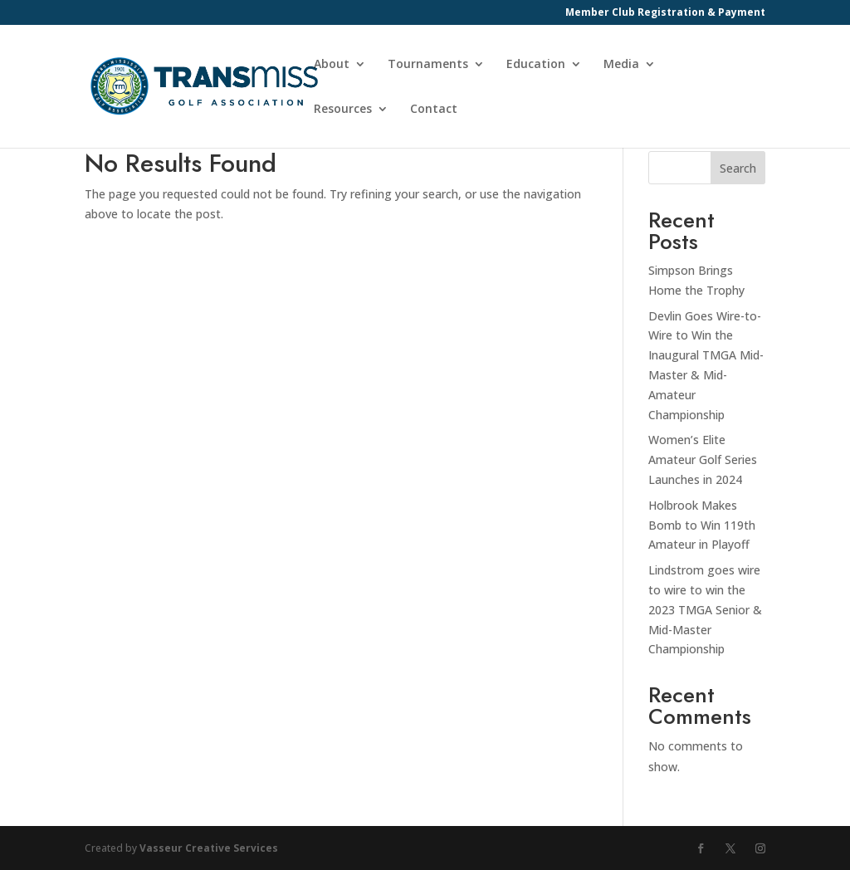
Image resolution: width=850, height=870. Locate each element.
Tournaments (428, 64)
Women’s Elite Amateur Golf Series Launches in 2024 (702, 459)
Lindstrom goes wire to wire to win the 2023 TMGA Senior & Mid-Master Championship (705, 609)
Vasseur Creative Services (208, 848)
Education (535, 64)
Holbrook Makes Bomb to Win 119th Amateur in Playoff (701, 525)
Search (738, 168)
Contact (433, 109)
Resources (343, 109)
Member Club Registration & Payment (665, 13)
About (331, 64)
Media (621, 64)
